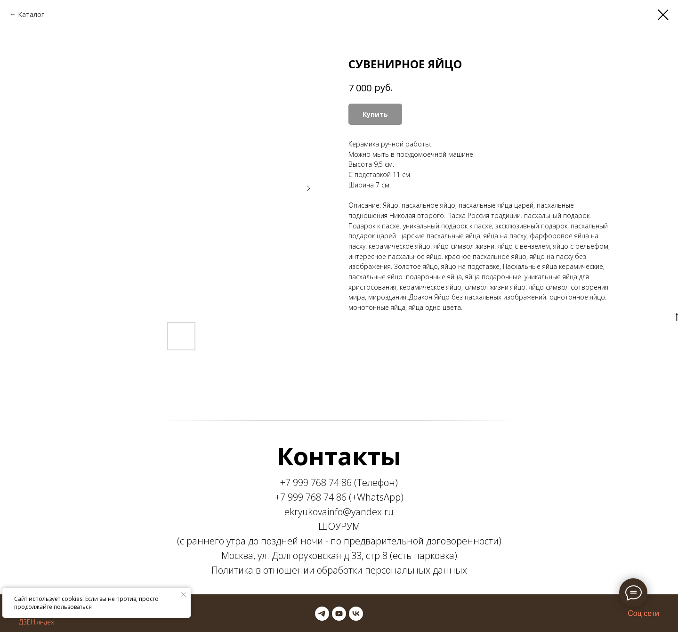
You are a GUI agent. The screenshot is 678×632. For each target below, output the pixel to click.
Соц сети (643, 613)
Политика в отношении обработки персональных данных (339, 570)
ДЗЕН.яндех (36, 621)
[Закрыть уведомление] (183, 595)
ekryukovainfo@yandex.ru (339, 511)
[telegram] (322, 614)
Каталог (31, 14)
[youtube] (339, 614)
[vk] (356, 614)
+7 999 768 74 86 (316, 482)
